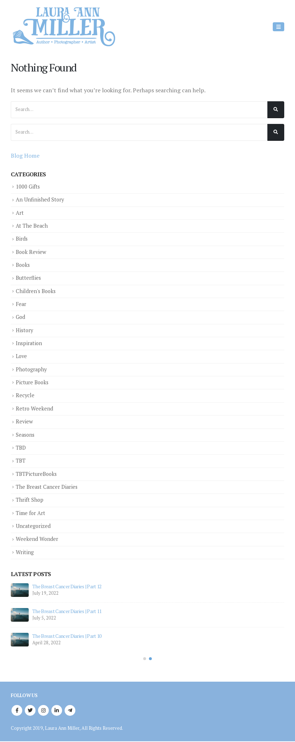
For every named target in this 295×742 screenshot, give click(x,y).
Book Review (31, 251)
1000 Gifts (28, 186)
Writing (25, 551)
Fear (21, 304)
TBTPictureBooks (37, 473)
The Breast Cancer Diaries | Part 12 (67, 586)
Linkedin (56, 710)
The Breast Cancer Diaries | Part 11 (67, 610)
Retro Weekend (34, 408)
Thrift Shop (30, 499)
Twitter (30, 710)
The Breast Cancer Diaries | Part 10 (67, 635)
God (20, 317)
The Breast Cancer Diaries (48, 486)
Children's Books (36, 290)
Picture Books (33, 382)
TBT (20, 460)
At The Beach (32, 225)
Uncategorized (33, 525)
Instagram (43, 710)
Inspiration (29, 342)
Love (22, 356)
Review (24, 421)
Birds (22, 238)
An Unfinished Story (40, 199)
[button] (145, 658)
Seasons (26, 434)
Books (23, 264)
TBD (21, 447)
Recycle (25, 394)
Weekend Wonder (37, 538)
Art (20, 212)
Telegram (70, 710)
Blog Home (25, 155)
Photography (32, 369)
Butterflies (28, 277)
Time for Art (31, 512)
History (25, 329)
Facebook (16, 710)
